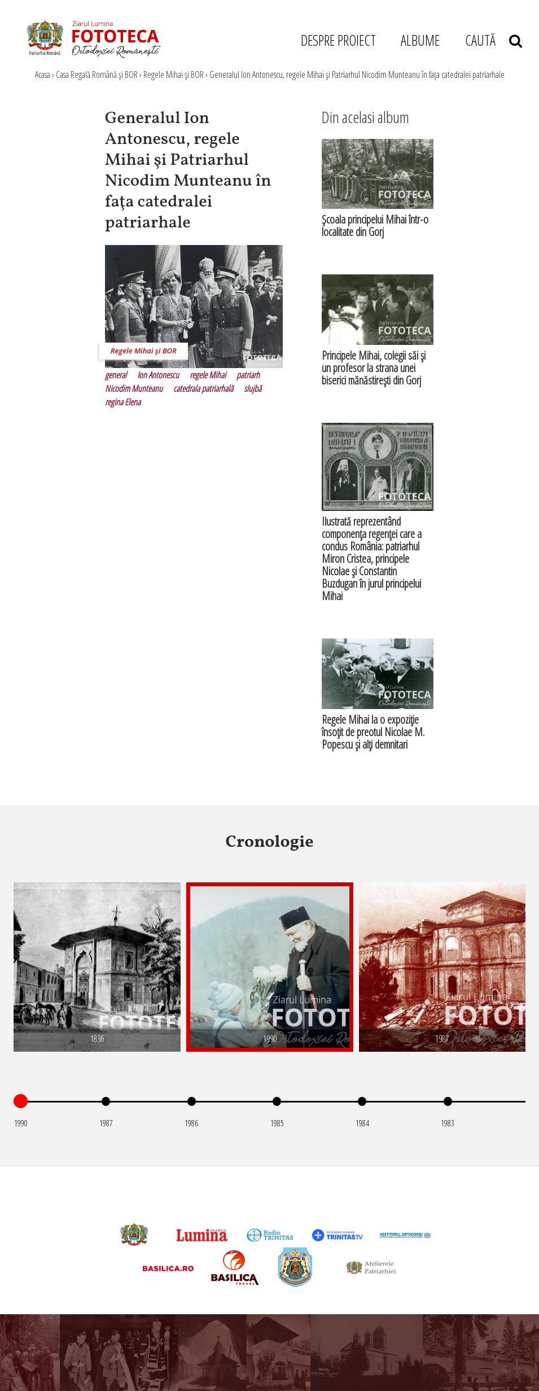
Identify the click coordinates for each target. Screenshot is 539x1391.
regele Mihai (208, 375)
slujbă (252, 388)
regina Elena (123, 402)
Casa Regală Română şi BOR (97, 74)
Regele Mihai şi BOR (173, 74)
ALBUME (420, 40)
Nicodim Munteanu (134, 388)
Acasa (42, 74)
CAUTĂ (493, 40)
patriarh (248, 375)
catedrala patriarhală (203, 388)
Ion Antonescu (158, 375)
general (115, 375)
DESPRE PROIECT (338, 40)
